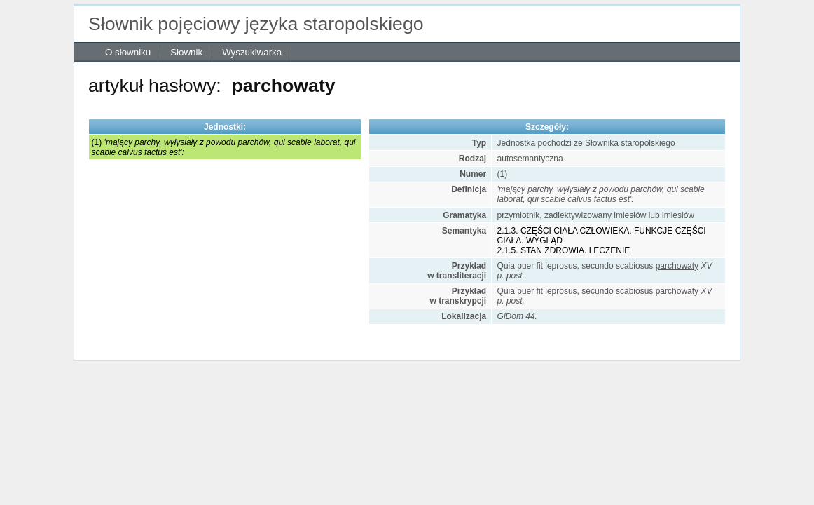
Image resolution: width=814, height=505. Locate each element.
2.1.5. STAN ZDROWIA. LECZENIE (563, 250)
